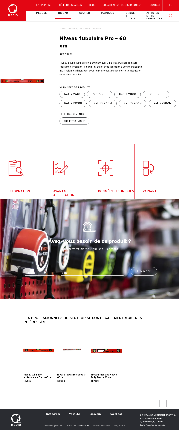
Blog (92, 5)
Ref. (72, 94)
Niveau (63, 13)
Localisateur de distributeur (122, 5)
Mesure (41, 13)
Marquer (107, 13)
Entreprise (43, 5)
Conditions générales (53, 426)
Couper (84, 13)
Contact (155, 5)
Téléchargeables (70, 5)
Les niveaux (84, 28)
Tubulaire (72, 28)
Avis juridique (119, 426)
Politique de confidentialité (77, 426)
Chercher (143, 271)
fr (170, 5)
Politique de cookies (101, 426)
